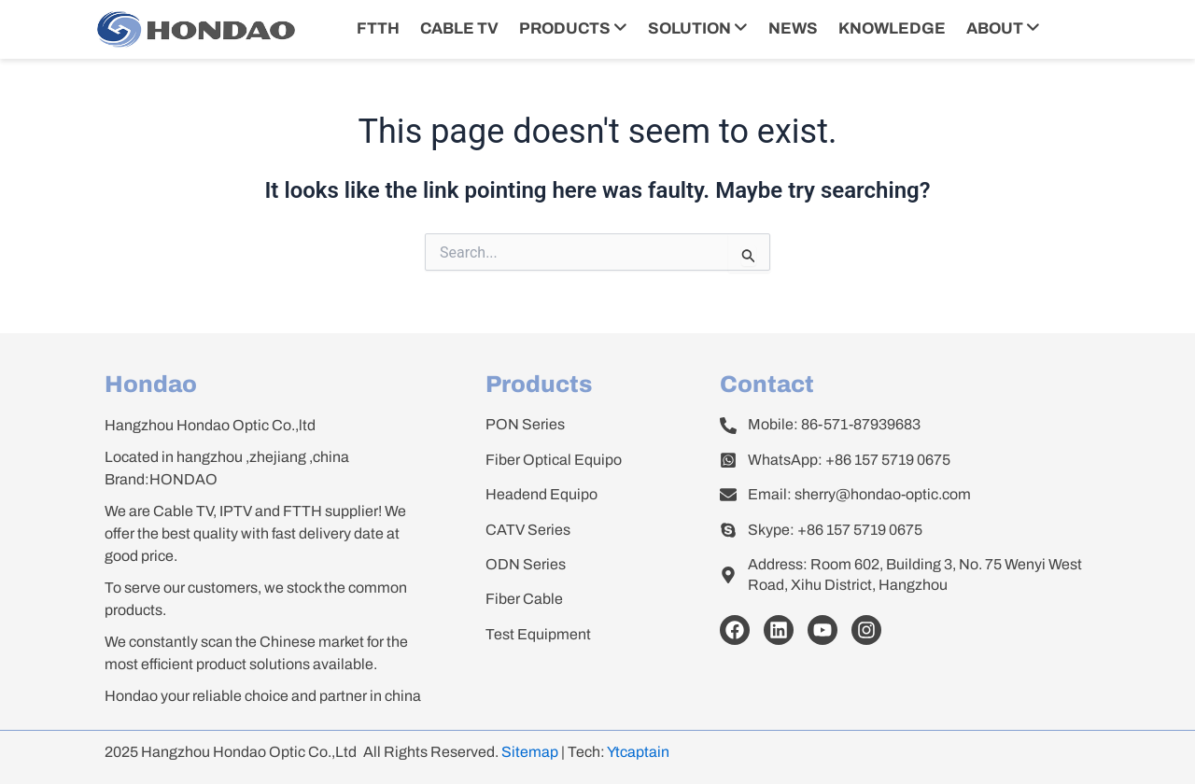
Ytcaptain (638, 752)
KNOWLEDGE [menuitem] (892, 28)
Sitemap (529, 752)
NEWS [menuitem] (793, 28)
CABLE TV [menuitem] (459, 28)
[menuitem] (573, 29)
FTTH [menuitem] (378, 28)
